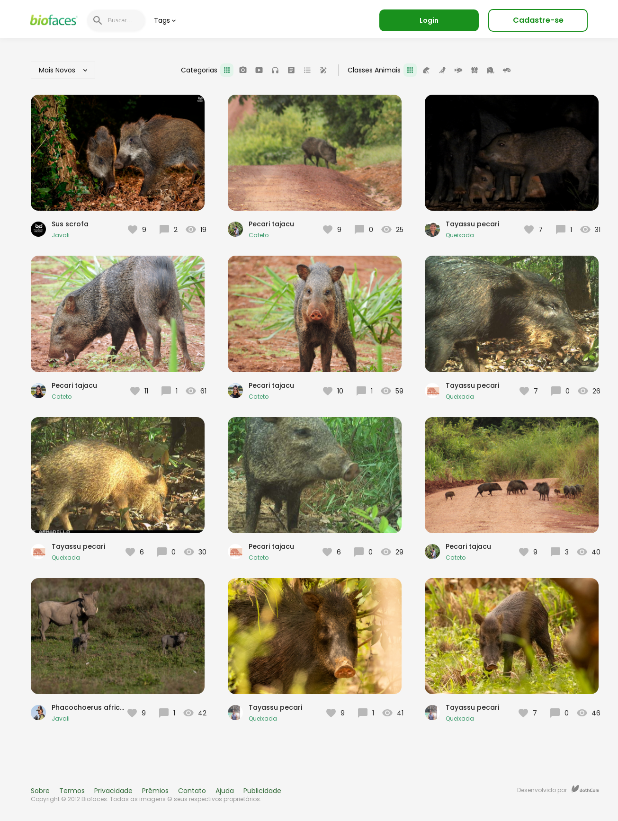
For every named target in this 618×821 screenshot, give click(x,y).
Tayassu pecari (472, 224)
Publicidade (262, 790)
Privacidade (113, 790)
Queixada (460, 235)
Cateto (259, 235)
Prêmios (155, 790)
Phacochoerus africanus (94, 707)
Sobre (40, 790)
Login (429, 20)
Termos (72, 790)
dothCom (585, 789)
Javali (61, 235)
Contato (192, 790)
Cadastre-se (538, 20)
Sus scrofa (70, 224)
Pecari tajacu (271, 224)
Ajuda (224, 790)
